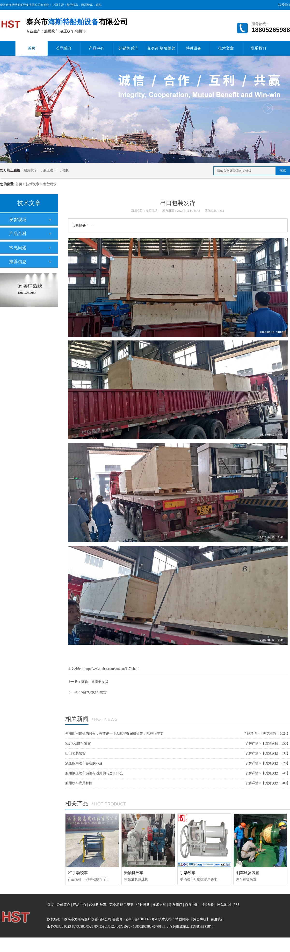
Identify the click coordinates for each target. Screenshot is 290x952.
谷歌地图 (208, 905)
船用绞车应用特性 (78, 783)
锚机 (99, 5)
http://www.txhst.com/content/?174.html (112, 669)
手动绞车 (188, 873)
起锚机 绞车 (129, 48)
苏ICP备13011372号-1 (142, 919)
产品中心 (96, 48)
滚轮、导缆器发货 (94, 682)
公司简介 (64, 48)
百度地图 (191, 905)
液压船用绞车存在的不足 (83, 763)
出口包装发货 (75, 753)
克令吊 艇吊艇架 (161, 48)
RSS (236, 905)
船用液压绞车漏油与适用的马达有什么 (94, 773)
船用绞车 (72, 5)
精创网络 (182, 919)
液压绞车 (87, 5)
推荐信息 (18, 261)
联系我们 (284, 5)
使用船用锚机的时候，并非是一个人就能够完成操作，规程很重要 (114, 733)
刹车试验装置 (247, 873)
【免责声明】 (199, 919)
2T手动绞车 (78, 873)
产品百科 (18, 233)
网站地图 (224, 905)
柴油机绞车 (133, 873)
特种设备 (193, 48)
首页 (31, 49)
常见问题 (18, 247)
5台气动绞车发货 (94, 692)
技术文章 (226, 48)
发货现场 (50, 184)
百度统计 (217, 919)
